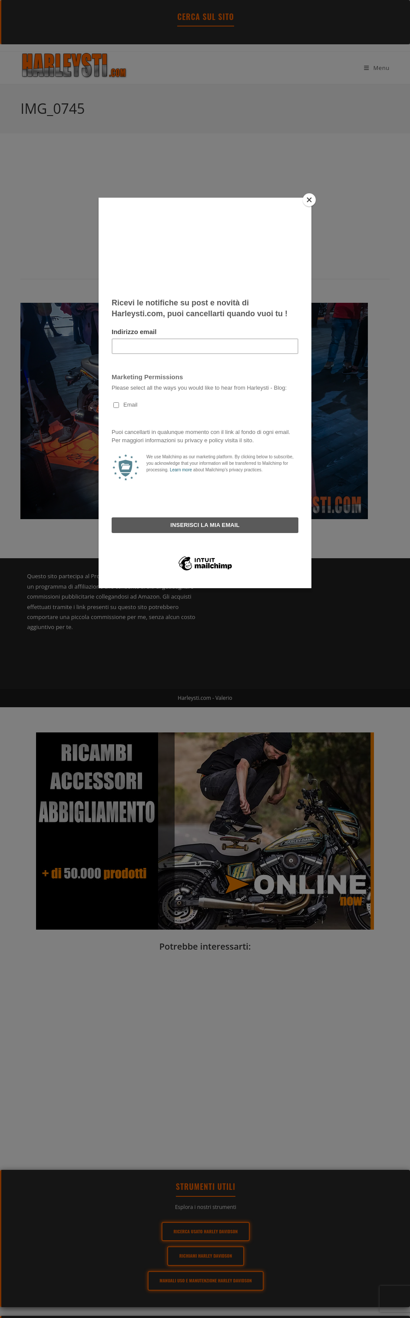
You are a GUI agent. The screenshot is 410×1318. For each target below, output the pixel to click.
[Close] (309, 199)
